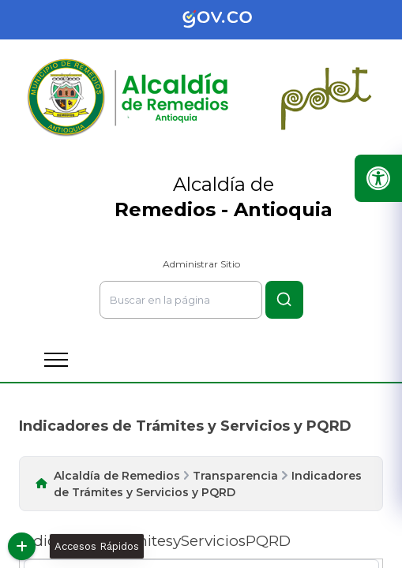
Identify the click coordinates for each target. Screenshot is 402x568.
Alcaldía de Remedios (117, 476)
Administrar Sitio (201, 264)
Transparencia (235, 476)
